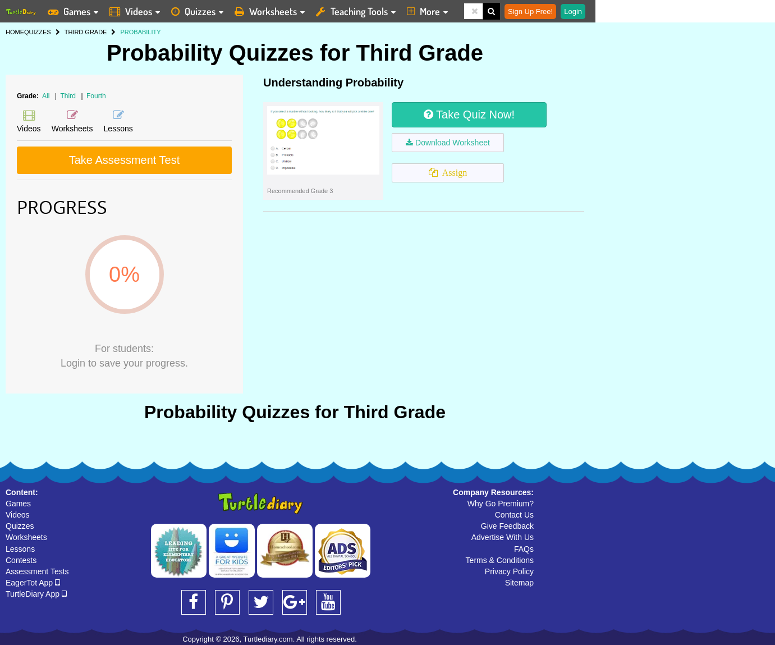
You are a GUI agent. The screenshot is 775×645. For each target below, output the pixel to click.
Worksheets (26, 537)
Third (69, 96)
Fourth (96, 96)
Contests (21, 560)
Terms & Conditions (500, 560)
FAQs (524, 549)
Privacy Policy (509, 571)
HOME (15, 32)
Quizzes (20, 526)
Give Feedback (507, 526)
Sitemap (519, 582)
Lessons (20, 549)
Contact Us (514, 514)
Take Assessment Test (124, 160)
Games (18, 503)
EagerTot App (33, 582)
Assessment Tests (37, 571)
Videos (18, 514)
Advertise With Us (502, 537)
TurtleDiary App (36, 593)
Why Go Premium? (500, 503)
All (45, 96)
